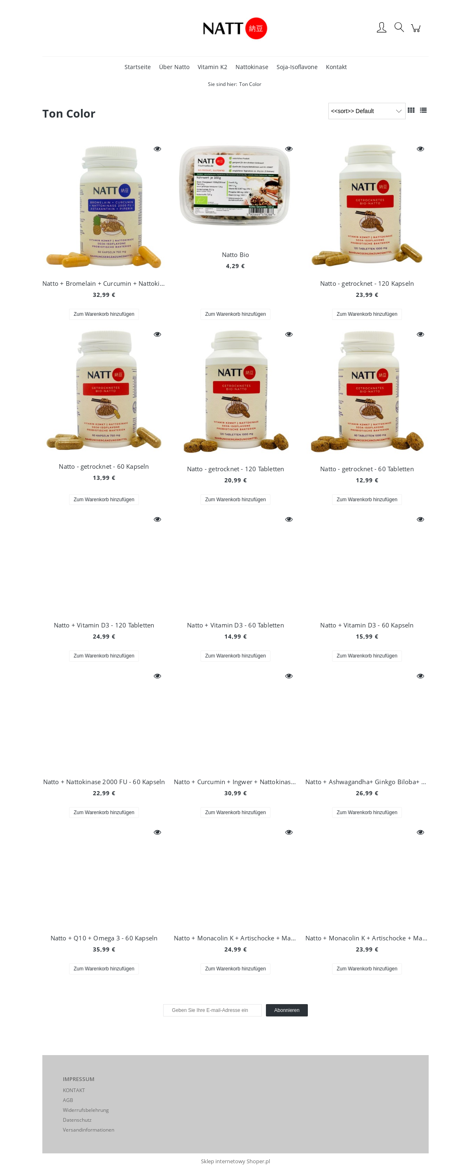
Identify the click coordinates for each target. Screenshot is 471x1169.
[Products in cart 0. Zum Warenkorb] (417, 32)
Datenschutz (77, 1119)
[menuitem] (137, 67)
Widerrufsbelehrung (86, 1109)
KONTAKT (74, 1090)
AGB (68, 1100)
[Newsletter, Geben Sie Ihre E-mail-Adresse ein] (212, 1010)
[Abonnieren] (286, 1010)
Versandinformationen (88, 1129)
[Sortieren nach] (367, 111)
